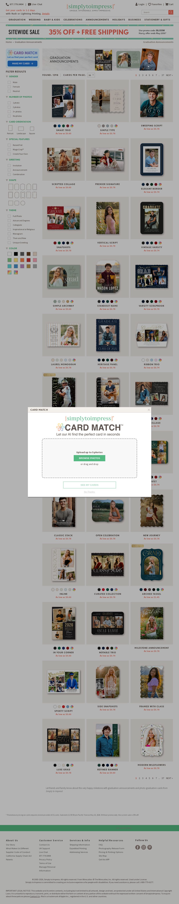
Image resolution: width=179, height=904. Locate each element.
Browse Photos (89, 458)
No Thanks (89, 491)
